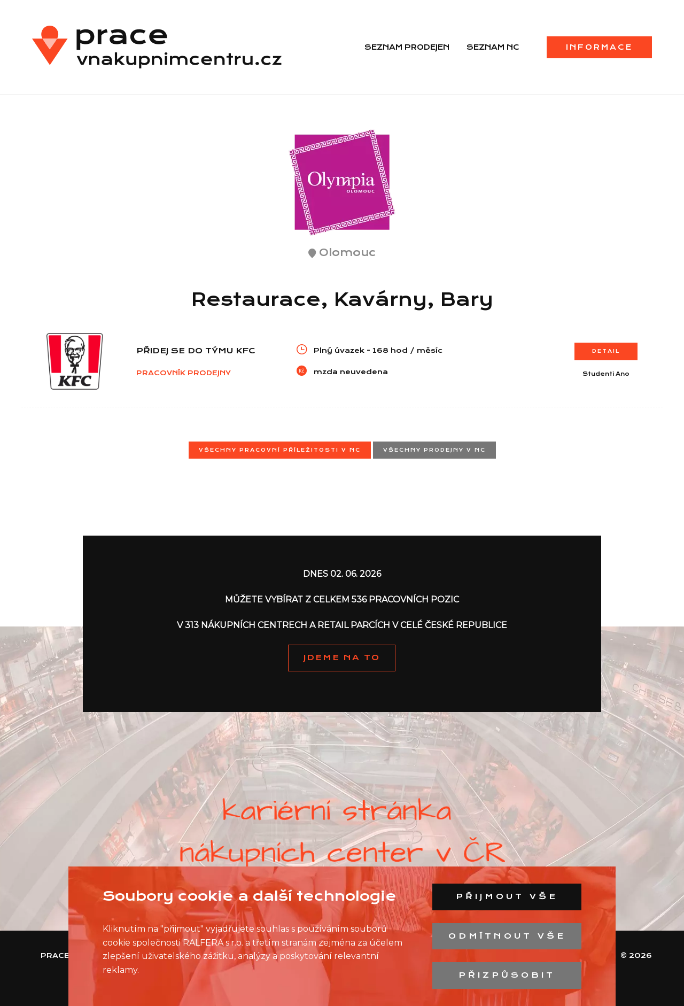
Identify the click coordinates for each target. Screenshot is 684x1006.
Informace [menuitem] (599, 47)
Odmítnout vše (507, 936)
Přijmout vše (507, 896)
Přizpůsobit (506, 975)
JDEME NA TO (342, 657)
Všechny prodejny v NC (434, 450)
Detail (606, 351)
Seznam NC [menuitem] (493, 47)
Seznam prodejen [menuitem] (406, 47)
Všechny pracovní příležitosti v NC (280, 450)
